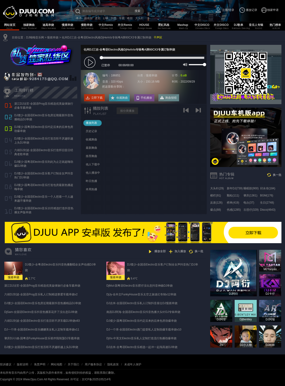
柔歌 (98, 18)
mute (185, 64)
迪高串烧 (48, 25)
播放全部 (160, 251)
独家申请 (273, 10)
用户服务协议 (93, 364)
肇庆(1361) (250, 195)
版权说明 (22, 364)
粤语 (79, 18)
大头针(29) (217, 188)
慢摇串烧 (67, 25)
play (90, 62)
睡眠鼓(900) (251, 188)
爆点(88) (215, 209)
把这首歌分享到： (113, 86)
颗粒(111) (233, 195)
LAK (106, 18)
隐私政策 (113, 364)
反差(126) (216, 202)
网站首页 (9, 25)
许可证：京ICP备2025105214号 (90, 379)
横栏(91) (215, 195)
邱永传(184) (267, 188)
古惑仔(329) (251, 209)
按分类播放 (127, 110)
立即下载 (97, 97)
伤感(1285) (234, 209)
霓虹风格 (163, 25)
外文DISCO (221, 25)
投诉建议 (5, 364)
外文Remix (125, 25)
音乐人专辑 (256, 25)
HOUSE (144, 25)
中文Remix (106, 25)
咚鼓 (130, 18)
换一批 (277, 175)
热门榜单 (275, 25)
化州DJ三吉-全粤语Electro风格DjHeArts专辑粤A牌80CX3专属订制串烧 (106, 37)
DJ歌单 (238, 25)
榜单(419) (233, 202)
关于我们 (73, 364)
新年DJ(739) (235, 188)
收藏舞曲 (122, 97)
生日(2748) (267, 202)
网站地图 (56, 364)
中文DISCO (202, 25)
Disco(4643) (268, 209)
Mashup (182, 25)
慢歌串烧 (86, 25)
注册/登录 (228, 10)
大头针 (139, 18)
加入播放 (180, 251)
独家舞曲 (29, 25)
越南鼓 (88, 18)
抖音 (114, 18)
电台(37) (248, 202)
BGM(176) (266, 195)
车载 (122, 18)
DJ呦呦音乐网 (35, 37)
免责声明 (39, 364)
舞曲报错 (171, 97)
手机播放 (146, 97)
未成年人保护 (132, 364)
